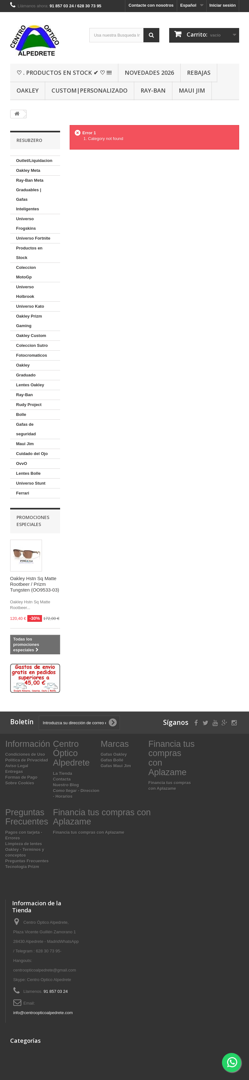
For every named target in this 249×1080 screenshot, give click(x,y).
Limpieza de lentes (23, 843)
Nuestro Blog (66, 784)
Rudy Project (29, 404)
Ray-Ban (153, 90)
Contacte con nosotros (151, 5)
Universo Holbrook (25, 291)
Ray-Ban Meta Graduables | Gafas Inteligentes (30, 194)
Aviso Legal (16, 765)
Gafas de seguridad (26, 429)
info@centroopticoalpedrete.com (43, 1012)
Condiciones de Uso (25, 754)
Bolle (21, 414)
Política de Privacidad (26, 760)
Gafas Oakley (114, 754)
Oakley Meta (28, 170)
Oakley (27, 90)
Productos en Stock (29, 253)
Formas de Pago (21, 777)
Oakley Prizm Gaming (29, 321)
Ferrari (22, 493)
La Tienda (62, 773)
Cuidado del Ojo (32, 453)
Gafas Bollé (112, 760)
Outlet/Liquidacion (34, 160)
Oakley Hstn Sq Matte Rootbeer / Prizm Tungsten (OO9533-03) (34, 584)
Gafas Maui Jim (116, 765)
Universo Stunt (30, 483)
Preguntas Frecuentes (27, 861)
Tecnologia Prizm (22, 866)
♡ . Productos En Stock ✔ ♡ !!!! (64, 72)
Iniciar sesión (222, 5)
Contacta (62, 779)
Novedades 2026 (149, 72)
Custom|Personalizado (90, 90)
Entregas (14, 771)
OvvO (21, 463)
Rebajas (199, 72)
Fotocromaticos (31, 355)
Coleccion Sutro (32, 345)
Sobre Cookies (19, 783)
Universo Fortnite (33, 238)
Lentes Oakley (30, 384)
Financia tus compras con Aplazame (88, 832)
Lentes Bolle (28, 473)
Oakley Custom (31, 335)
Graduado (26, 375)
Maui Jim (192, 90)
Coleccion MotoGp (26, 272)
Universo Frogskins (26, 223)
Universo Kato (30, 306)
